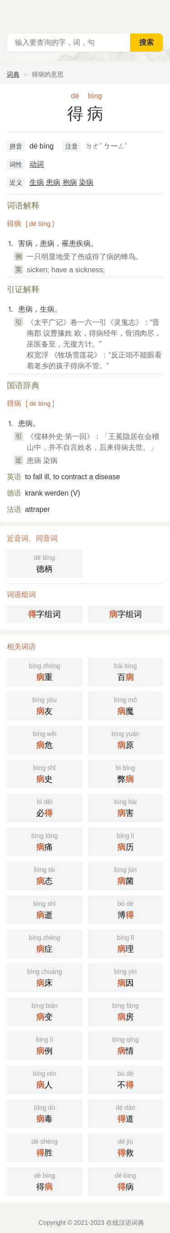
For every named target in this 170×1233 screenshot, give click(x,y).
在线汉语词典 (125, 1222)
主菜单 (157, 13)
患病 (53, 182)
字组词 (44, 614)
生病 (36, 182)
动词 (36, 164)
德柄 (45, 562)
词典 (13, 74)
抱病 (70, 182)
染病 (86, 182)
